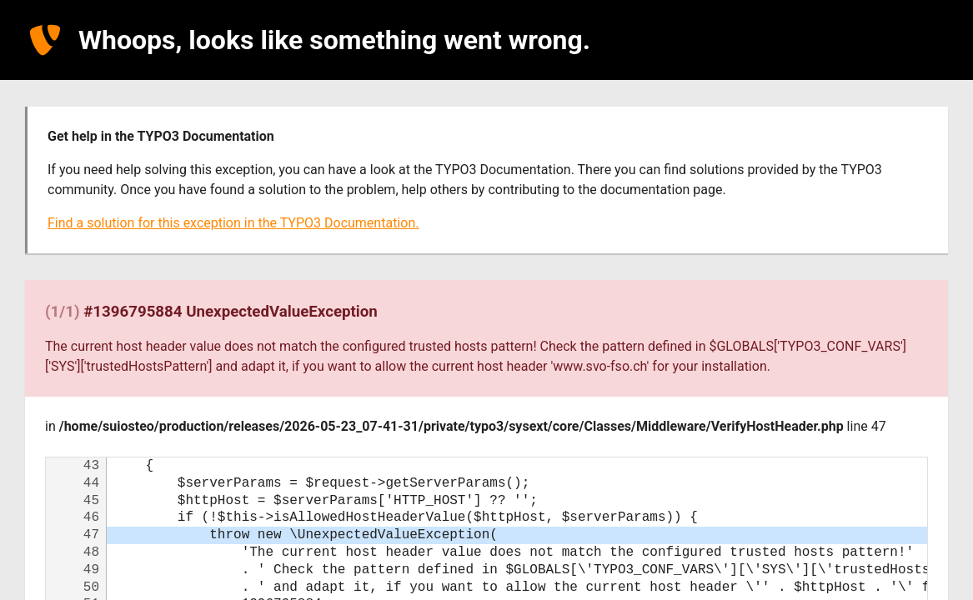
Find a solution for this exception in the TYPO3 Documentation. (233, 223)
